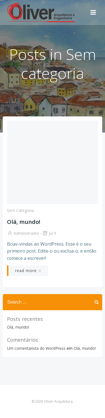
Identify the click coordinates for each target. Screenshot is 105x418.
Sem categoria (20, 210)
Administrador (23, 233)
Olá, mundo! (18, 327)
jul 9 (49, 233)
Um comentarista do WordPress (36, 348)
